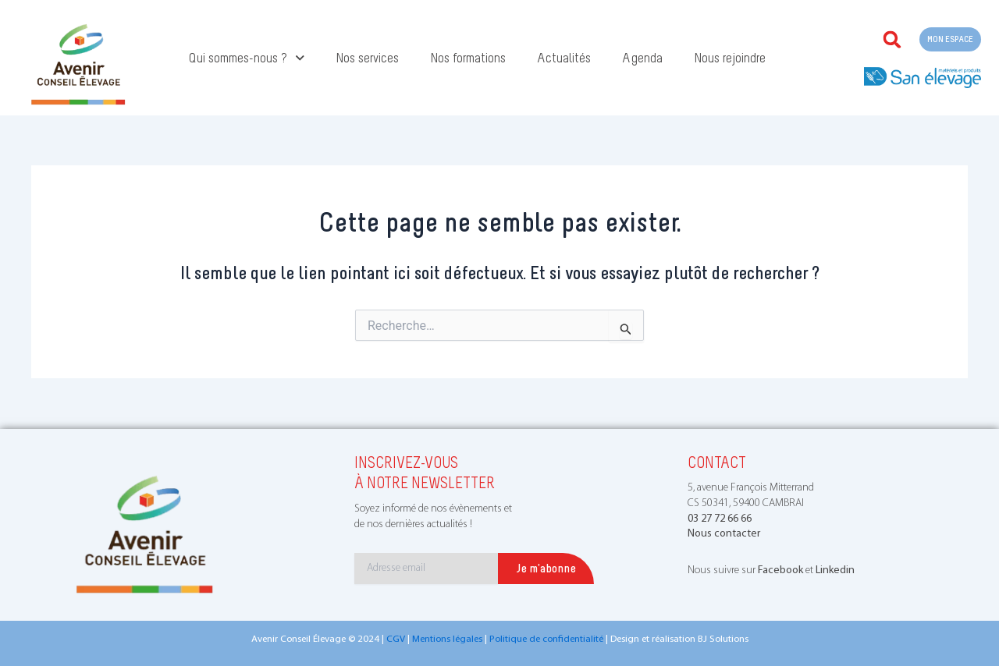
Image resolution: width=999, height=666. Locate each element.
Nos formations (468, 57)
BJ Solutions (723, 639)
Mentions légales (447, 639)
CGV (395, 639)
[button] (892, 39)
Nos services (367, 57)
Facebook (780, 570)
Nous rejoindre (730, 57)
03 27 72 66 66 (720, 519)
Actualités (564, 57)
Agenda (642, 57)
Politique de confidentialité (546, 639)
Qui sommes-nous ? (247, 58)
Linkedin (835, 570)
